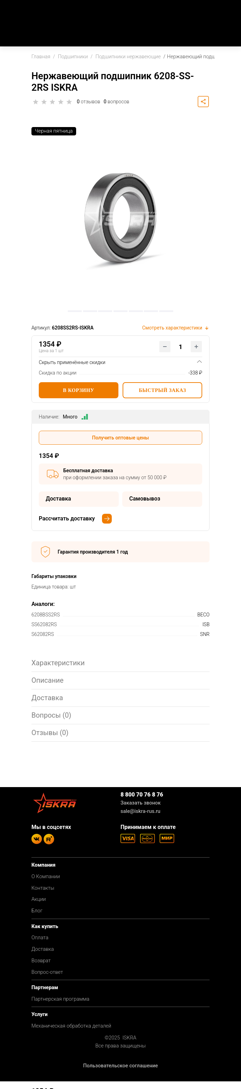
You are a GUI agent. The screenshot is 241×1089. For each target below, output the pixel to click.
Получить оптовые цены (120, 437)
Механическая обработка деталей (71, 1026)
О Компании (45, 877)
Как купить (44, 926)
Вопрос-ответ (47, 972)
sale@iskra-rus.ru (140, 811)
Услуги (39, 1014)
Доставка (42, 949)
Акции (38, 899)
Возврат (41, 961)
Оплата (39, 938)
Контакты (42, 888)
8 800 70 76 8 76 (141, 794)
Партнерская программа (60, 999)
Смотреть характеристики (176, 328)
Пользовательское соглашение (120, 1066)
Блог (37, 911)
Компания (43, 865)
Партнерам (44, 988)
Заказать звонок (140, 803)
